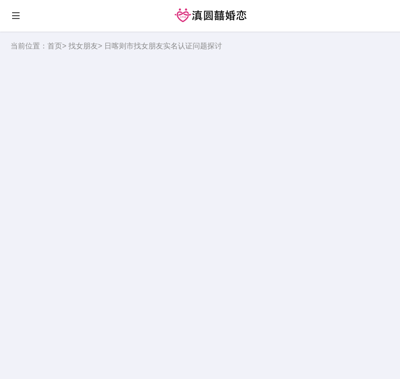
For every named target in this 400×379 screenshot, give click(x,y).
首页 (54, 46)
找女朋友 (83, 46)
